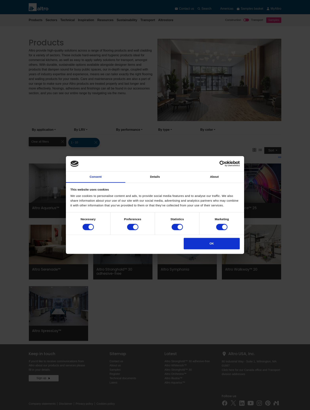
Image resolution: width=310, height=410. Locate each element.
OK (211, 243)
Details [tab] (155, 176)
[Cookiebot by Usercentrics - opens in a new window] (222, 164)
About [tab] (214, 176)
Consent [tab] (96, 176)
